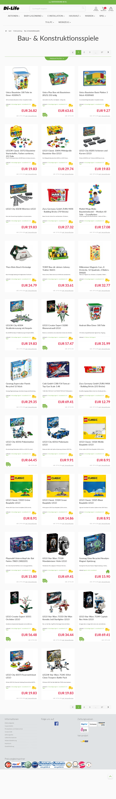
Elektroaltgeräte (9, 723)
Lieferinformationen (11, 737)
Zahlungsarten (9, 735)
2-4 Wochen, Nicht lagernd (89, 337)
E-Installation (56, 16)
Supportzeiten (9, 726)
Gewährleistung (9, 746)
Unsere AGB (8, 732)
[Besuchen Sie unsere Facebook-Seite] (57, 724)
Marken (90, 16)
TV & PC (49, 22)
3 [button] (89, 52)
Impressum (8, 743)
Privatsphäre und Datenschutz (14, 729)
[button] (108, 52)
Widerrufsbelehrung (11, 740)
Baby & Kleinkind (33, 16)
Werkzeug (64, 22)
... (95, 52)
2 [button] (84, 52)
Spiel (102, 16)
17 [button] (102, 52)
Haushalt (75, 16)
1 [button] (78, 52)
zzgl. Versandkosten (31, 116)
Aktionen (13, 16)
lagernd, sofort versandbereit (90, 570)
